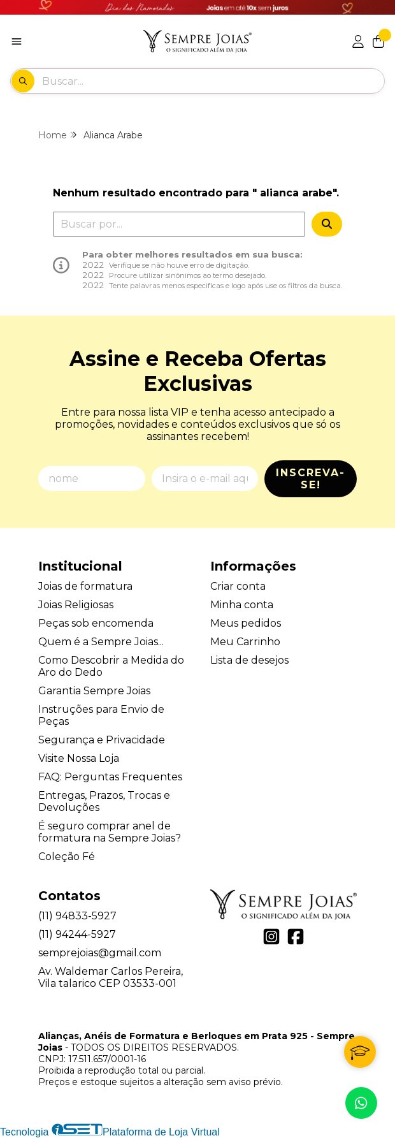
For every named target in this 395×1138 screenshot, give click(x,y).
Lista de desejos (249, 660)
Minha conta (241, 605)
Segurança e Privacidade (101, 740)
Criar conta (238, 586)
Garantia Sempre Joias (94, 691)
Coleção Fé (66, 856)
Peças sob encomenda (96, 623)
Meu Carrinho (245, 642)
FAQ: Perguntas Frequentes (110, 777)
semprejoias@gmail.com (99, 953)
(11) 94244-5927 (77, 934)
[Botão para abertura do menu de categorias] (16, 41)
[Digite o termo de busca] (213, 80)
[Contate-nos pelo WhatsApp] (361, 1103)
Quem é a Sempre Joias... (101, 642)
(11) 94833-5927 (77, 916)
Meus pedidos (245, 623)
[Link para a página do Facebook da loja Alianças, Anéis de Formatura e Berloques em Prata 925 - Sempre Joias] (296, 936)
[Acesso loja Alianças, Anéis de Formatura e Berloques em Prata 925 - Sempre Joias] (358, 41)
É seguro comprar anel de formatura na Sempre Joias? (109, 832)
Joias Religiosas (75, 605)
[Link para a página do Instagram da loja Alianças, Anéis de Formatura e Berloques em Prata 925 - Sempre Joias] (271, 936)
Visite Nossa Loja (78, 758)
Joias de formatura (85, 586)
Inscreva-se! (310, 479)
